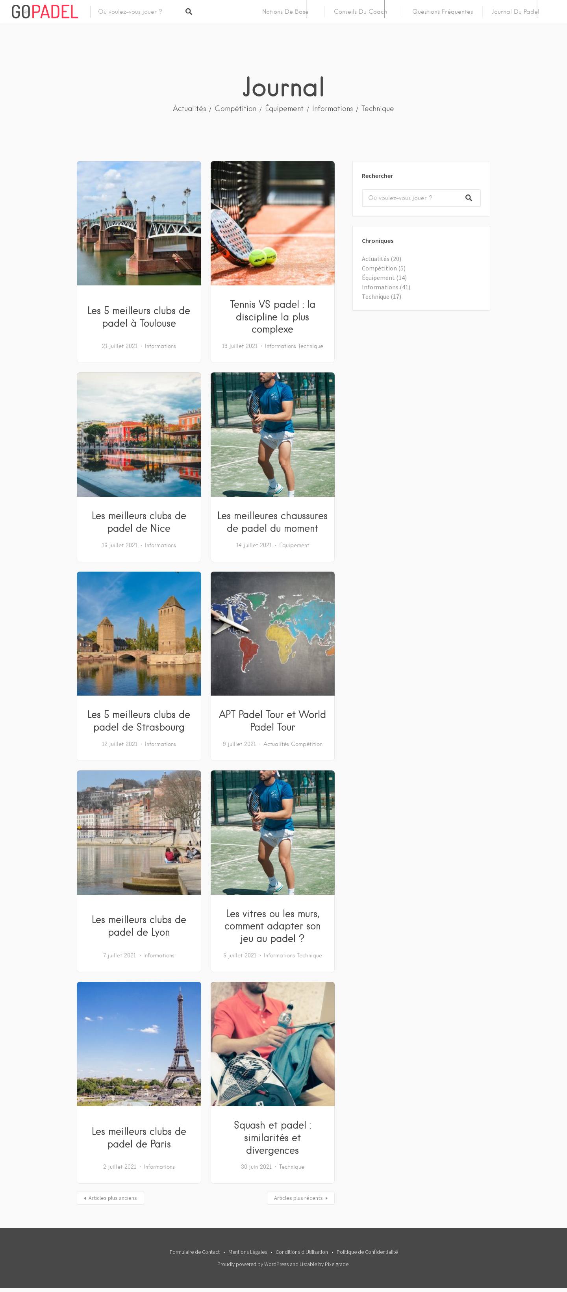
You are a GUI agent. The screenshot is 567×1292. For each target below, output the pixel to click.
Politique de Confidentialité (367, 1251)
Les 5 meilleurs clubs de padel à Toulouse (138, 316)
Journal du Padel (515, 11)
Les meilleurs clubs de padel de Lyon (139, 925)
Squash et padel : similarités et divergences (272, 1137)
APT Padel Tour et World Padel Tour (272, 720)
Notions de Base (285, 11)
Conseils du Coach (360, 11)
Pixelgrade (336, 1264)
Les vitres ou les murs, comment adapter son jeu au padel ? (272, 925)
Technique (377, 108)
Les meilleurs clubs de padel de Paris (139, 1137)
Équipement (284, 108)
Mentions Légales (247, 1251)
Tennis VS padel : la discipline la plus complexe (272, 316)
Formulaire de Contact (195, 1251)
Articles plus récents (298, 1197)
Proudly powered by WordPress (253, 1264)
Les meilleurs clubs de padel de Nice (139, 521)
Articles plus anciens (113, 1197)
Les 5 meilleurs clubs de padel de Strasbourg (138, 720)
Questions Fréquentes (442, 11)
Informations (332, 108)
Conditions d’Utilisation (302, 1251)
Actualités (189, 108)
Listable (308, 1264)
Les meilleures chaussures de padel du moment (272, 521)
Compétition (235, 108)
